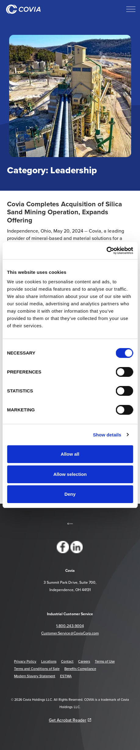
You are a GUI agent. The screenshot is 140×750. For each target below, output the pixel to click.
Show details (107, 434)
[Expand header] (131, 9)
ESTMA (66, 676)
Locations (48, 661)
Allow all (70, 454)
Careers (84, 661)
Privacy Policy (25, 661)
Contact (67, 661)
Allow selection (70, 474)
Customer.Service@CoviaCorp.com (70, 633)
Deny (70, 494)
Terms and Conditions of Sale (36, 668)
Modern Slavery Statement (34, 676)
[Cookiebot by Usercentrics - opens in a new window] (106, 251)
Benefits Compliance (80, 668)
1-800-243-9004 (70, 625)
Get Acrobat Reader (70, 720)
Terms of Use (105, 661)
